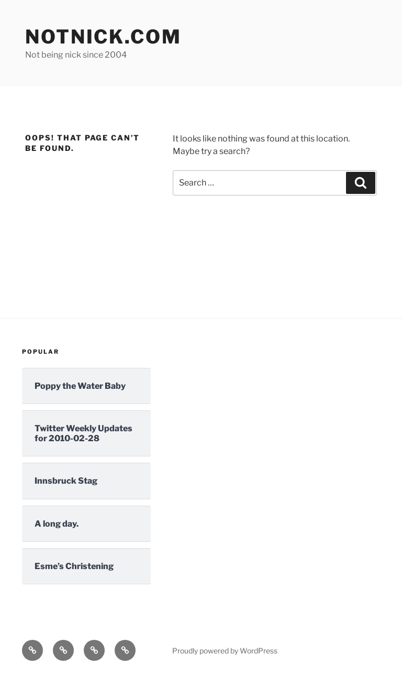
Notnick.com (103, 36)
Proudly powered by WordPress (224, 650)
